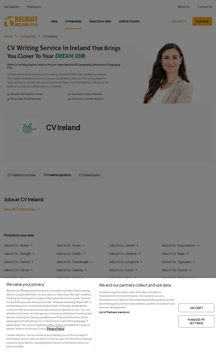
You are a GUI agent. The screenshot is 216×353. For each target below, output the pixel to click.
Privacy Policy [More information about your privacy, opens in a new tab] (55, 328)
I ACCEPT (196, 308)
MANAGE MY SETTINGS (196, 321)
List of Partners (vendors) (114, 312)
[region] (108, 315)
